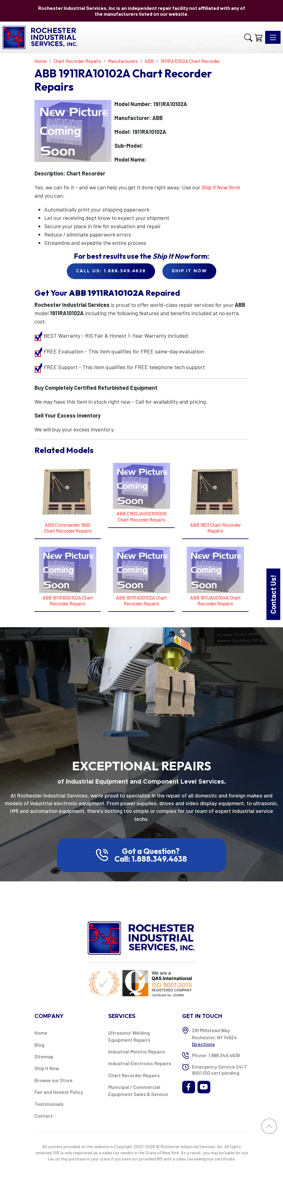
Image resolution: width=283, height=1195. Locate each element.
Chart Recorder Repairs (134, 1075)
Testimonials (48, 1104)
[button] (248, 38)
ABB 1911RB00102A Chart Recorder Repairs (67, 600)
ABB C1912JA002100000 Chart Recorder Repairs (142, 516)
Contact (43, 1116)
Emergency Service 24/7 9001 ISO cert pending (219, 1069)
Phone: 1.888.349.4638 (216, 1055)
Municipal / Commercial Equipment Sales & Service (138, 1090)
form (220, 187)
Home (40, 1033)
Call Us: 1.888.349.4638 (111, 271)
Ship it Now (189, 271)
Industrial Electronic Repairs (139, 1063)
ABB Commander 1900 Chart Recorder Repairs (68, 528)
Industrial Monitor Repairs (136, 1051)
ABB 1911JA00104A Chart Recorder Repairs (215, 600)
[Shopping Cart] (259, 38)
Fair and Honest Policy (58, 1092)
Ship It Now (46, 1068)
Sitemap (44, 1056)
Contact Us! (273, 594)
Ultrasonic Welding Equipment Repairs (129, 1036)
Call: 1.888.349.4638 (150, 859)
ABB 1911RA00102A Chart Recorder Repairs (141, 600)
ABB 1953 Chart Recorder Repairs (215, 528)
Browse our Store (53, 1080)
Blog (39, 1045)
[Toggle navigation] (273, 37)
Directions (203, 1044)
